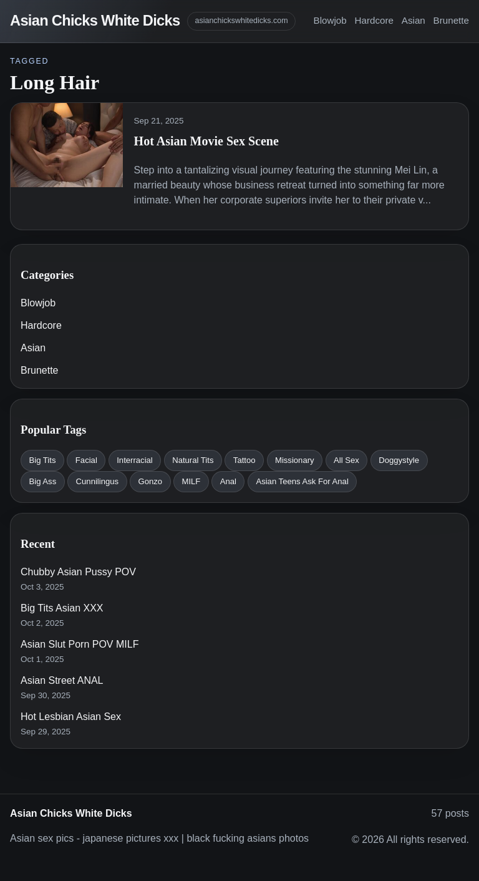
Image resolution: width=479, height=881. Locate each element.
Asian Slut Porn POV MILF (79, 644)
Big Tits (42, 460)
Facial (86, 460)
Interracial (135, 460)
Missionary (294, 460)
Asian (413, 20)
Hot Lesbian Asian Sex (71, 716)
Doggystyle (399, 460)
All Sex (346, 460)
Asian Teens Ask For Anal (302, 481)
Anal (228, 481)
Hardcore (374, 20)
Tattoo (244, 460)
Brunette (451, 20)
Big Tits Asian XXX (62, 608)
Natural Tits (192, 460)
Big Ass (42, 481)
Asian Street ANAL (62, 680)
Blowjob (330, 20)
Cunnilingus (97, 481)
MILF (191, 481)
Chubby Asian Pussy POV (78, 572)
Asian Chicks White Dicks (95, 20)
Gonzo (150, 481)
